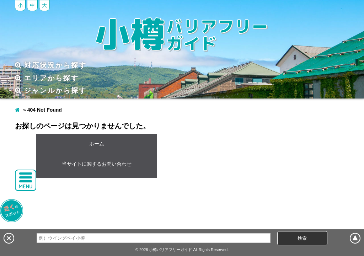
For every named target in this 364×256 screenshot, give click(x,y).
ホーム (96, 143)
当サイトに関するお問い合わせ (97, 164)
